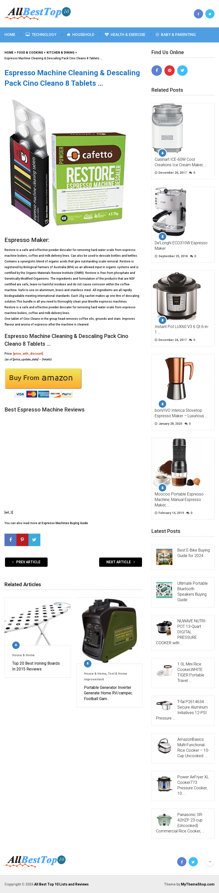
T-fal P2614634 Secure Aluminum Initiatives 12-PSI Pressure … (182, 710)
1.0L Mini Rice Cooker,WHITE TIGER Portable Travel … (190, 672)
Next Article (120, 562)
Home (9, 34)
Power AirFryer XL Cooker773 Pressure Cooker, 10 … (193, 785)
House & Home (23, 655)
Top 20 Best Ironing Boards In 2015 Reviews (36, 666)
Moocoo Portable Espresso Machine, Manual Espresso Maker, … (179, 499)
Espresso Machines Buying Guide (65, 523)
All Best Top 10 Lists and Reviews (61, 884)
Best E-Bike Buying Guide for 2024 (193, 553)
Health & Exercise (125, 34)
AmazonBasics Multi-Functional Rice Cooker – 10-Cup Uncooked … (193, 747)
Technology (41, 34)
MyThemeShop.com (198, 884)
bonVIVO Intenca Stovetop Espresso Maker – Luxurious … (181, 413)
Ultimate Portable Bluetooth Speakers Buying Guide (192, 591)
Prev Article (26, 562)
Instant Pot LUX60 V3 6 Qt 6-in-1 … (182, 329)
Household (80, 34)
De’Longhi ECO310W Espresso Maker (181, 246)
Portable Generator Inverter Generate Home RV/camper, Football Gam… (108, 693)
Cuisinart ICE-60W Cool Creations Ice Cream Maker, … (181, 162)
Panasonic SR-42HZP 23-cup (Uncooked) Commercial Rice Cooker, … (180, 822)
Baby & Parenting (176, 34)
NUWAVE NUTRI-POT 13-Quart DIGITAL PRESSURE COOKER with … (181, 632)
